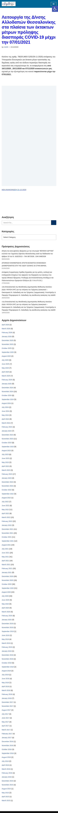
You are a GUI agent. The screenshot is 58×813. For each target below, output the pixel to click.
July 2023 (5, 454)
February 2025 (7, 380)
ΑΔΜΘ (6, 47)
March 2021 (6, 564)
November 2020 (7, 580)
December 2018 (7, 655)
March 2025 (6, 376)
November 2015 (7, 785)
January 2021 (7, 572)
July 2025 (5, 360)
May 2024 (5, 415)
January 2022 (7, 525)
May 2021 (5, 557)
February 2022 (7, 521)
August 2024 (6, 403)
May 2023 (5, 462)
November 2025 (7, 344)
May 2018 (5, 682)
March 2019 (6, 643)
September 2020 (8, 588)
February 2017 (7, 734)
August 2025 (6, 356)
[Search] (26, 222)
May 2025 (5, 368)
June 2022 (5, 505)
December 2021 (7, 529)
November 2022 (7, 486)
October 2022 (7, 490)
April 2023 (5, 466)
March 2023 (6, 470)
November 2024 (7, 391)
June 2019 (5, 635)
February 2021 (7, 568)
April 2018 (5, 686)
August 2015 (6, 789)
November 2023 (7, 439)
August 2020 (6, 592)
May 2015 (5, 793)
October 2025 (7, 348)
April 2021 (5, 561)
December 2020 (7, 576)
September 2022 (8, 494)
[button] (55, 9)
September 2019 (8, 631)
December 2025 (7, 340)
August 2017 (6, 710)
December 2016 (7, 741)
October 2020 (7, 584)
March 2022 (6, 517)
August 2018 (6, 671)
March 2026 (6, 329)
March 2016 (6, 769)
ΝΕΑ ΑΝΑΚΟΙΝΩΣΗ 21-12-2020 (14, 190)
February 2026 (7, 332)
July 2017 (5, 714)
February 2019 (7, 647)
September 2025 (8, 352)
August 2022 (6, 498)
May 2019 (5, 639)
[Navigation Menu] (53, 4)
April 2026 (5, 325)
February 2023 (7, 474)
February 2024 (7, 427)
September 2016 (8, 753)
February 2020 (7, 616)
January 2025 (7, 384)
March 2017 (6, 730)
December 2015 (7, 781)
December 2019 (7, 623)
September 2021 (8, 541)
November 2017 (7, 706)
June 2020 (5, 600)
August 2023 (6, 450)
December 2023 (7, 435)
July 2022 (5, 502)
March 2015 (6, 800)
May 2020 (5, 604)
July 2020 (5, 596)
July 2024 (5, 407)
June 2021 (5, 553)
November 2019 (7, 627)
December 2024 (7, 388)
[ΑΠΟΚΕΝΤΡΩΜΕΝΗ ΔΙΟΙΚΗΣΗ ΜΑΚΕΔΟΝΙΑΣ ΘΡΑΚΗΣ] (9, 4)
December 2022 (7, 482)
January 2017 (7, 738)
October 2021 (7, 537)
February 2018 (7, 694)
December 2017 (7, 702)
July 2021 (5, 549)
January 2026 (7, 336)
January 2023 (7, 478)
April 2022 (5, 513)
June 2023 (5, 458)
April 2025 (5, 372)
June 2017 (5, 718)
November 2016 (7, 745)
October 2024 (7, 395)
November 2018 (7, 659)
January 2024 (7, 431)
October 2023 (7, 443)
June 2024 (5, 411)
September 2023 (8, 447)
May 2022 (5, 509)
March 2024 (6, 423)
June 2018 (5, 679)
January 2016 (7, 777)
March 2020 (6, 612)
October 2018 (7, 663)
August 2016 (6, 757)
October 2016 (7, 749)
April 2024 (5, 419)
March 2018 (6, 690)
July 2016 (5, 761)
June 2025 (5, 364)
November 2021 (7, 533)
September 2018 (8, 667)
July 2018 (5, 675)
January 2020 (7, 620)
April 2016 (5, 765)
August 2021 (6, 545)
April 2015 (5, 797)
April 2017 (5, 726)
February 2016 (7, 773)
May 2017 (5, 722)
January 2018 (7, 698)
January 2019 (7, 651)
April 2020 (5, 608)
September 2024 (8, 399)
